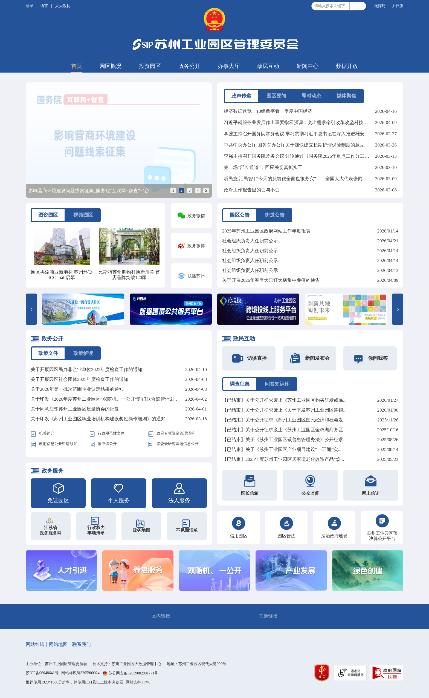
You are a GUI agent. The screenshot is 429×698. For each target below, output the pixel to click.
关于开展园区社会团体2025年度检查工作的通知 (79, 379)
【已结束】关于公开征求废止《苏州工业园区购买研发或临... (284, 400)
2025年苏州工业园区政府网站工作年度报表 (266, 231)
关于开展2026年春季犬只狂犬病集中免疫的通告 (271, 280)
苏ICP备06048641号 (42, 673)
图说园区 (48, 215)
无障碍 (380, 6)
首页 (76, 66)
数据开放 (347, 66)
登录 (30, 6)
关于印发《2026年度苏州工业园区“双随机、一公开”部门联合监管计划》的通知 (112, 399)
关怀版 (397, 6)
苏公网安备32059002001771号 (133, 673)
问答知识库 (277, 384)
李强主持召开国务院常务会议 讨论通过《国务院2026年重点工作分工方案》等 (303, 156)
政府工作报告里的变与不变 (252, 190)
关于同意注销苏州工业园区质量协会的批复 (75, 409)
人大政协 (63, 6)
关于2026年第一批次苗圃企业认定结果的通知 (77, 389)
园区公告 (240, 215)
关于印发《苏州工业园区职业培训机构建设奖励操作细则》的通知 (98, 418)
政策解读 (83, 353)
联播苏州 (196, 276)
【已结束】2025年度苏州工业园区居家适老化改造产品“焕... (283, 459)
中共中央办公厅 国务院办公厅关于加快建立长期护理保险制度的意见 (294, 145)
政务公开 (189, 66)
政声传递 (241, 96)
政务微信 (196, 215)
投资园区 (150, 66)
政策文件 (48, 353)
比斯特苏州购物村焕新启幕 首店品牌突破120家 (129, 274)
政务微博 (196, 245)
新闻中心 (307, 66)
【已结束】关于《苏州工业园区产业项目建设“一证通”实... (281, 449)
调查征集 (240, 384)
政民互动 (268, 66)
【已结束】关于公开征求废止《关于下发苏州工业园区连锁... (284, 410)
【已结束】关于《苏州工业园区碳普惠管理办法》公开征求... (284, 439)
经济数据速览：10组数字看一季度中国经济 (268, 111)
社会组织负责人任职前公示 (250, 240)
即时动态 (311, 96)
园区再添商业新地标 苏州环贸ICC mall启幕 (61, 274)
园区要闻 (276, 96)
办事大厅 (229, 66)
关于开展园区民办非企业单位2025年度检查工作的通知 (86, 369)
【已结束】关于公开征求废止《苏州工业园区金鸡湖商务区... (284, 429)
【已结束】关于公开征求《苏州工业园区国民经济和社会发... (284, 420)
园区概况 (110, 66)
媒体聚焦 (346, 96)
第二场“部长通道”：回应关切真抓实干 (263, 167)
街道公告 (275, 215)
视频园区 (83, 215)
